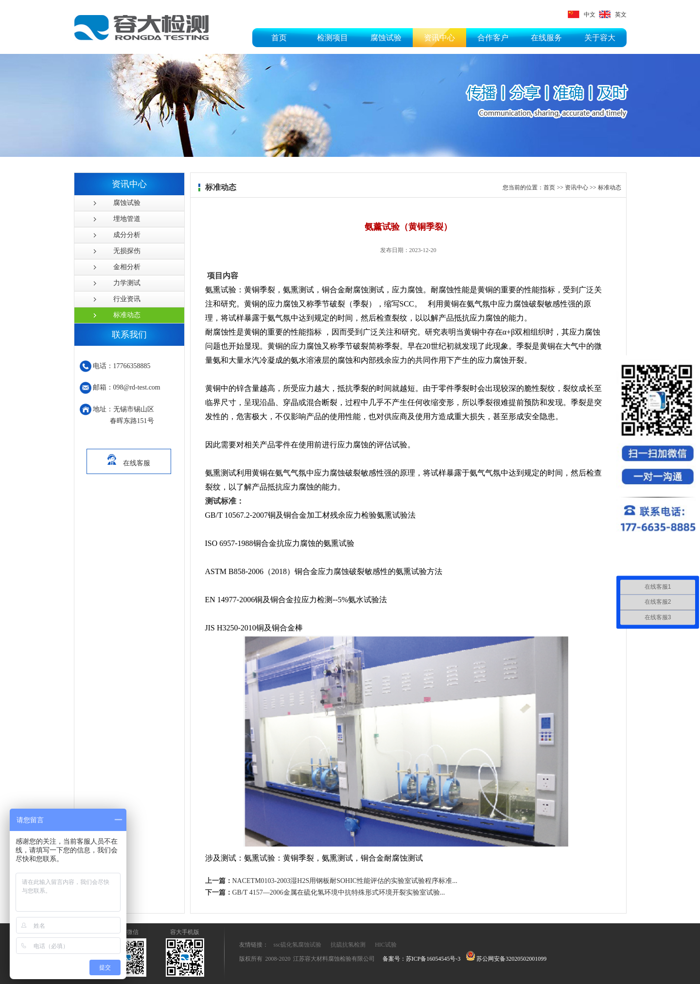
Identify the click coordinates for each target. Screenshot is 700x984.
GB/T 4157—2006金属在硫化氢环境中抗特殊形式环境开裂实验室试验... (325, 892)
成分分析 (126, 234)
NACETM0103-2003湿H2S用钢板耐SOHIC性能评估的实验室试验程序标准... (331, 880)
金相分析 (126, 267)
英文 (613, 14)
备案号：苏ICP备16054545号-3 (422, 958)
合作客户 (492, 38)
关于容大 (599, 38)
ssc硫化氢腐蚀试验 (298, 944)
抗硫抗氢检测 (348, 944)
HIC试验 (386, 944)
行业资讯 (126, 299)
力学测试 (126, 283)
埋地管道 (126, 218)
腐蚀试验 (386, 38)
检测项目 (332, 38)
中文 (581, 14)
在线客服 (128, 458)
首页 (279, 38)
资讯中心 (439, 38)
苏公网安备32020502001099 (506, 958)
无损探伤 (126, 250)
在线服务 (546, 38)
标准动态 (126, 315)
